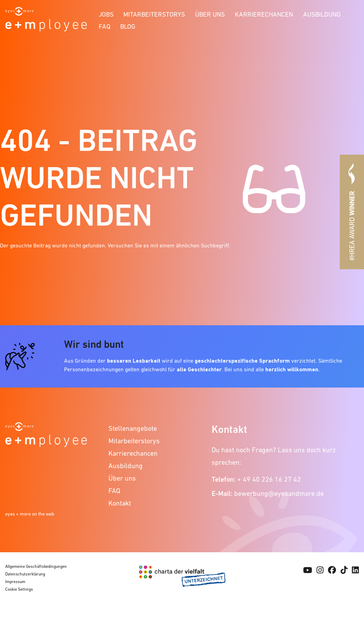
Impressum (15, 582)
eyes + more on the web (29, 514)
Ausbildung (322, 14)
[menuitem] (106, 13)
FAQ (104, 26)
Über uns (210, 14)
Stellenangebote (132, 428)
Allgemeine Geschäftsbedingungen (36, 566)
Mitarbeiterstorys (154, 14)
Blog (127, 26)
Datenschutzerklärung (25, 574)
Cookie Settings (19, 589)
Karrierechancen (264, 14)
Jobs (106, 14)
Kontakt (119, 503)
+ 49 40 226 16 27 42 (269, 479)
